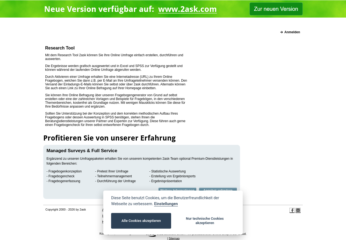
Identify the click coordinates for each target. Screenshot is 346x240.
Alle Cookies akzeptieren (141, 221)
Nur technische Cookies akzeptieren (205, 220)
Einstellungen (166, 204)
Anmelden (292, 32)
